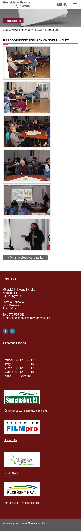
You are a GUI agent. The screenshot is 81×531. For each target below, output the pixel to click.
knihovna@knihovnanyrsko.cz (31, 317)
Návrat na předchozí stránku (25, 257)
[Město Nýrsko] (22, 465)
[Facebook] (5, 331)
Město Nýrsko (12, 473)
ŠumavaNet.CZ (37, 523)
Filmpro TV (10, 440)
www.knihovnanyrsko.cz (27, 29)
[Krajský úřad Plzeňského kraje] (22, 495)
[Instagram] (12, 331)
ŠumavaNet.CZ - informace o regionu (25, 410)
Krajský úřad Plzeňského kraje (21, 502)
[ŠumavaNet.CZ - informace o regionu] (22, 403)
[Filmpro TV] (22, 432)
